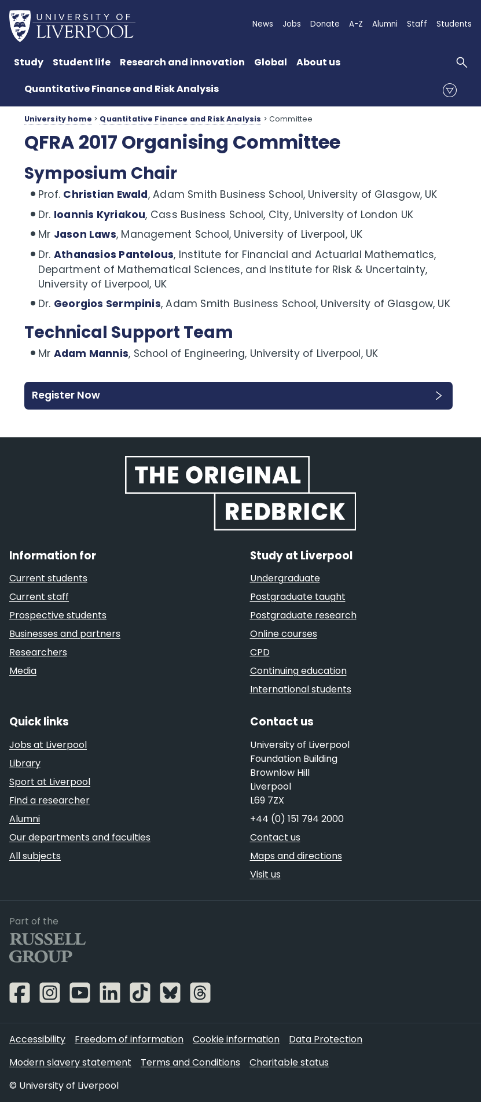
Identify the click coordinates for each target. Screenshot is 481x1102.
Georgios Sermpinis (107, 304)
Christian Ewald (105, 194)
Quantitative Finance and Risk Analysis (121, 88)
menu (450, 90)
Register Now (66, 395)
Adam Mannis (91, 353)
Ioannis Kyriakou (100, 215)
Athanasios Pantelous (114, 254)
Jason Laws (85, 234)
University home (58, 119)
